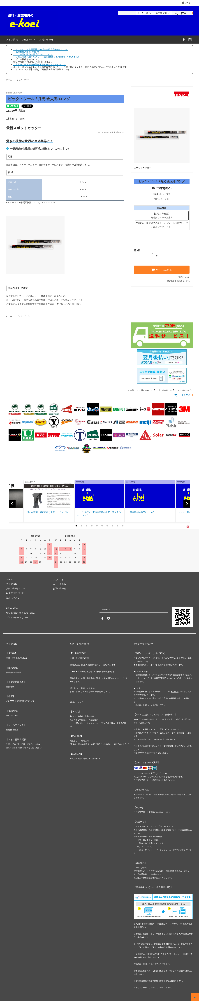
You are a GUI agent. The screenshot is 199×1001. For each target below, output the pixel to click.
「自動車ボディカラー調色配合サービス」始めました (39, 64)
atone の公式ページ (147, 753)
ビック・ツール (23, 80)
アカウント (189, 2)
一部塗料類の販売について (26, 52)
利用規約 (174, 691)
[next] (186, 503)
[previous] (12, 503)
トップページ (185, 390)
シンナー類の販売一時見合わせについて (33, 54)
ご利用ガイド (29, 39)
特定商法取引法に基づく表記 (20, 612)
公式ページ (147, 705)
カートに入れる (161, 269)
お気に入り (161, 199)
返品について (184, 277)
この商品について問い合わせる (141, 390)
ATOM (15, 608)
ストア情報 (12, 39)
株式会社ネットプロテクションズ (157, 934)
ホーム (9, 80)
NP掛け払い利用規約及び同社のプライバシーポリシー (158, 954)
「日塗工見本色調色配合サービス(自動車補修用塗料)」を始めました (46, 57)
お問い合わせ (46, 39)
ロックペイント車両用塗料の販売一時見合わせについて (40, 49)
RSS (8, 608)
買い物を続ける (167, 390)
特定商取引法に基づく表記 (178, 281)
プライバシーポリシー (17, 617)
